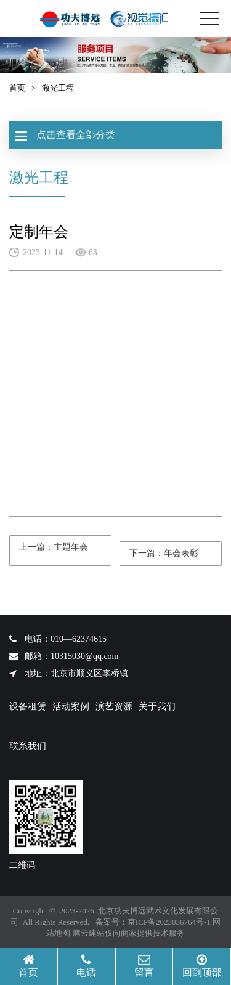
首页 (17, 87)
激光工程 (58, 87)
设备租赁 (27, 706)
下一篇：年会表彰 (163, 552)
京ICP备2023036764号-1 (169, 921)
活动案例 (70, 706)
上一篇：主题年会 (54, 545)
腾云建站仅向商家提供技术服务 (129, 933)
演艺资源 (113, 706)
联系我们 (27, 746)
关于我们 (157, 706)
